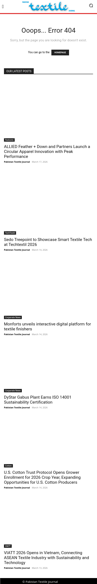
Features (9, 139)
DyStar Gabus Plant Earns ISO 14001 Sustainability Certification (37, 400)
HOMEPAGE (60, 52)
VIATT (8, 546)
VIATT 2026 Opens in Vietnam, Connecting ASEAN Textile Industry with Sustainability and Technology (46, 557)
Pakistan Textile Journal (17, 161)
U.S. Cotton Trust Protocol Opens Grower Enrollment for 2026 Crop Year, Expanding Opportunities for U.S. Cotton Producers (42, 477)
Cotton (8, 465)
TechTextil (10, 232)
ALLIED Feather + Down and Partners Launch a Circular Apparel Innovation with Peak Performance (47, 151)
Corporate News (13, 317)
